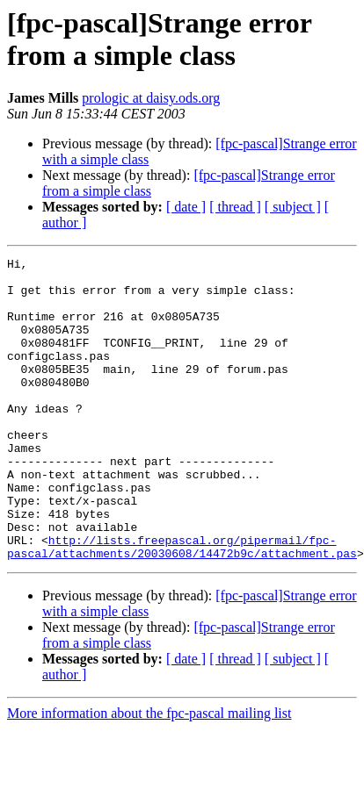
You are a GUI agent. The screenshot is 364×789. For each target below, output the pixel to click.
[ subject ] (293, 206)
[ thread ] (235, 206)
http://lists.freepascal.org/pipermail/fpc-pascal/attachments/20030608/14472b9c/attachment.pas (182, 605)
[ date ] (186, 206)
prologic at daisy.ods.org (151, 97)
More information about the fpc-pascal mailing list (149, 773)
